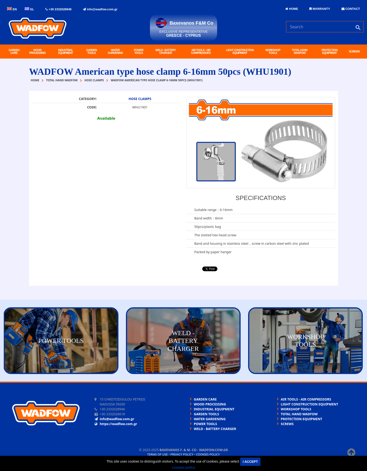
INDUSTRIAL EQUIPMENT (65, 51)
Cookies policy (208, 454)
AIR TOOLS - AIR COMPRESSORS (201, 51)
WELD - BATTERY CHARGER (165, 51)
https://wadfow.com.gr (116, 424)
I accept (250, 462)
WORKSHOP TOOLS (272, 51)
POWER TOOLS (138, 51)
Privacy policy (181, 454)
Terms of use (157, 454)
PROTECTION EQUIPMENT (329, 51)
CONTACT (350, 9)
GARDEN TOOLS (91, 51)
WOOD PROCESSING (37, 51)
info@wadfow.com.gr (100, 9)
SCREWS (354, 51)
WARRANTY (319, 9)
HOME (291, 9)
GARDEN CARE (13, 51)
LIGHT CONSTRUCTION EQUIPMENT (240, 51)
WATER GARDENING (115, 51)
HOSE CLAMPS (139, 98)
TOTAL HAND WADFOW (300, 51)
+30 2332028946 (58, 9)
